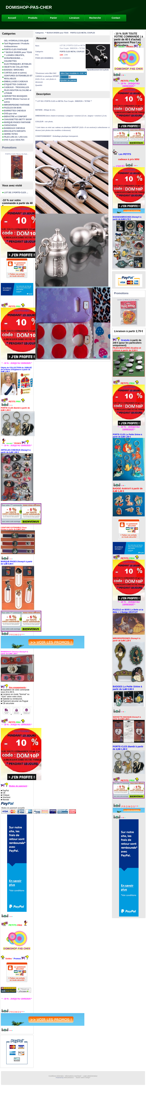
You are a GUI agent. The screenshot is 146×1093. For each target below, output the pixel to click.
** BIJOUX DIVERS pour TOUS (18, 52)
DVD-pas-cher (10, 113)
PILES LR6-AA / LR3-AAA (15, 137)
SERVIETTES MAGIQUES (15, 96)
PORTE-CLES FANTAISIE (15, 49)
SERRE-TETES (11, 134)
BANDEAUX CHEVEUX (14, 128)
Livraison (74, 18)
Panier (53, 18)
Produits (32, 18)
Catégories (39, 33)
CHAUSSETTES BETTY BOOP (18, 119)
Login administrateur (90, 1076)
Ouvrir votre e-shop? (83, 1077)
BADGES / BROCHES (14, 70)
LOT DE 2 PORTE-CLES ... (16, 192)
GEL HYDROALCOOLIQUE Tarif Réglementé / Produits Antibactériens (16, 44)
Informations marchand (73, 1076)
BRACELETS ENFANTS (15, 131)
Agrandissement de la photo (98, 69)
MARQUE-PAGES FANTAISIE (17, 122)
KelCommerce (69, 1077)
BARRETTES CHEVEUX (15, 111)
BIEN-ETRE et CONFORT (15, 116)
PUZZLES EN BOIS (12, 108)
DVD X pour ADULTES (14, 140)
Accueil (12, 18)
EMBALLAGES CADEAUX (16, 81)
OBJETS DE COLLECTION (16, 67)
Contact (116, 18)
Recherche (95, 18)
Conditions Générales (56, 1076)
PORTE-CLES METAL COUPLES (82, 33)
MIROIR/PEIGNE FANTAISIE (17, 105)
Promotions (9, 147)
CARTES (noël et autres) (15, 73)
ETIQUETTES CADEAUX (15, 84)
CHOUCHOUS (10, 125)
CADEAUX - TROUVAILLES (16, 87)
